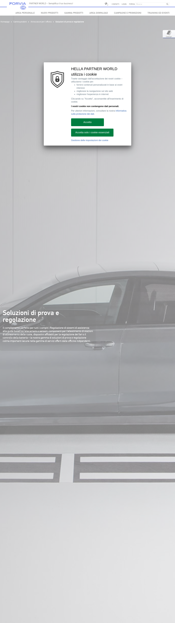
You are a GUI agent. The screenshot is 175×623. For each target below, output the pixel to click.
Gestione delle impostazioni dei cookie (89, 140)
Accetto (87, 122)
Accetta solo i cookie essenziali (92, 132)
